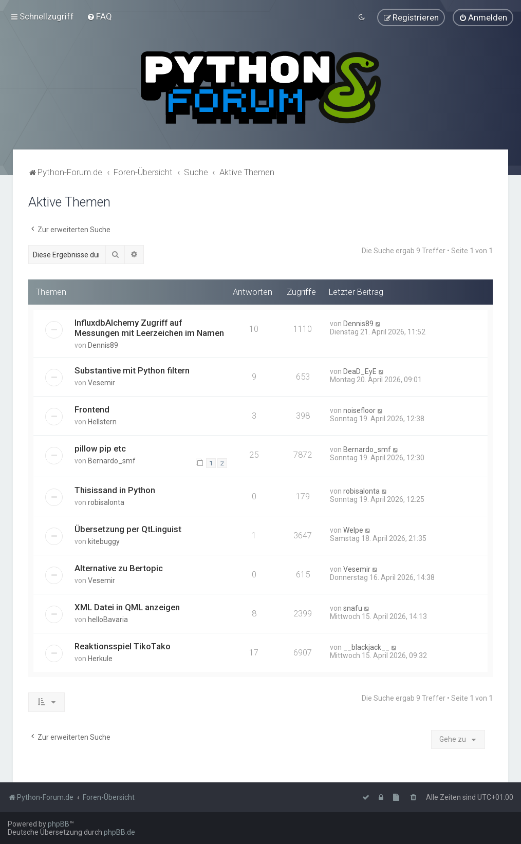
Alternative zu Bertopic (119, 567)
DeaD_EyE (360, 371)
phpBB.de (119, 832)
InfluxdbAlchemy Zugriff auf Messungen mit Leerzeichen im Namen (149, 327)
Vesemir (101, 382)
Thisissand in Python (115, 489)
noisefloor (359, 410)
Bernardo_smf (112, 460)
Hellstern (102, 421)
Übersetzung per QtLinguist (128, 528)
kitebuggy (104, 541)
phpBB (58, 824)
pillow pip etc (100, 448)
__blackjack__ (366, 647)
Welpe (353, 530)
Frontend (92, 409)
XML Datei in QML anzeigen (127, 607)
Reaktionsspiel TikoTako (123, 646)
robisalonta (106, 502)
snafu (352, 608)
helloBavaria (108, 619)
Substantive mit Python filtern (132, 370)
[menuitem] (99, 16)
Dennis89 (103, 345)
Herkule (100, 658)
